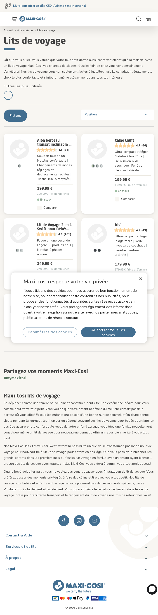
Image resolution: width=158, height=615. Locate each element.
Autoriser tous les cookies (108, 332)
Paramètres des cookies (50, 332)
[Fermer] (141, 279)
